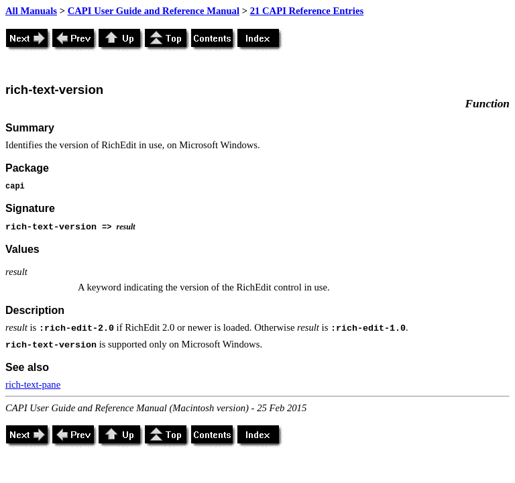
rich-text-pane (32, 384)
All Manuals (31, 10)
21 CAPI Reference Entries (306, 10)
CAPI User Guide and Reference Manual (153, 10)
